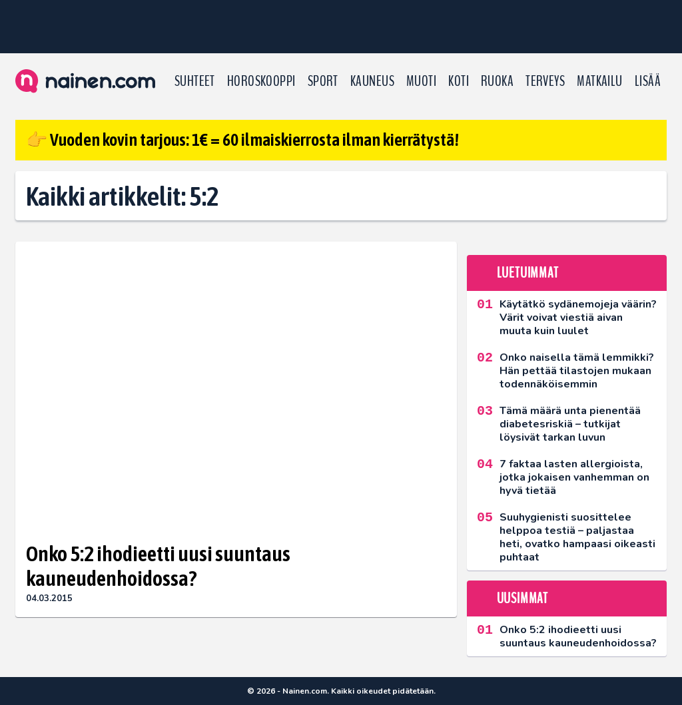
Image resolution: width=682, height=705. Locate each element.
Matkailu (600, 81)
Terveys (545, 81)
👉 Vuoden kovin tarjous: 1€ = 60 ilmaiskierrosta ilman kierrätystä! (242, 140)
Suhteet (194, 81)
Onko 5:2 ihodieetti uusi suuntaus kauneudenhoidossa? (158, 565)
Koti (458, 81)
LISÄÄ (648, 81)
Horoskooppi (261, 81)
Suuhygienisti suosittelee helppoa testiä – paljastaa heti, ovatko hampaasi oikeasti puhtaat (577, 537)
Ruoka (497, 81)
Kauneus (372, 81)
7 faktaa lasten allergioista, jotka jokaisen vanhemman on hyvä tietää (574, 477)
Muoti (421, 81)
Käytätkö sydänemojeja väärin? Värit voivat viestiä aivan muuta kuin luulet (578, 317)
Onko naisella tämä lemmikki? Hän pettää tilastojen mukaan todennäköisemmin (577, 370)
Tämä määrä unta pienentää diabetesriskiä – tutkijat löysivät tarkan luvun (570, 424)
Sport (323, 81)
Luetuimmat (528, 273)
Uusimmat (522, 598)
